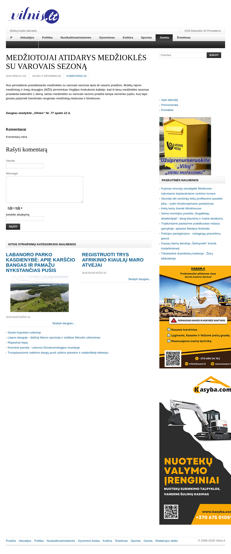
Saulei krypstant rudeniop (24, 337)
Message (12, 173)
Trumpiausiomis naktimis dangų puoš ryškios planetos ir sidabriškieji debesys (58, 357)
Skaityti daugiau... (63, 328)
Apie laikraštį (169, 100)
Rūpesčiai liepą (18, 347)
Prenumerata (169, 105)
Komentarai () (76, 76)
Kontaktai (167, 110)
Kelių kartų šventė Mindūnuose (181, 208)
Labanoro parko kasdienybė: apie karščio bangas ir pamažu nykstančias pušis (40, 267)
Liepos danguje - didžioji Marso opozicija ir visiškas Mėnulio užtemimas (54, 342)
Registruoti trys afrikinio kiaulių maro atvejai (113, 265)
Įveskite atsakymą (17, 219)
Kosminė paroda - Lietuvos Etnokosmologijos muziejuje (44, 352)
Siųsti (13, 231)
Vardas (10, 160)
